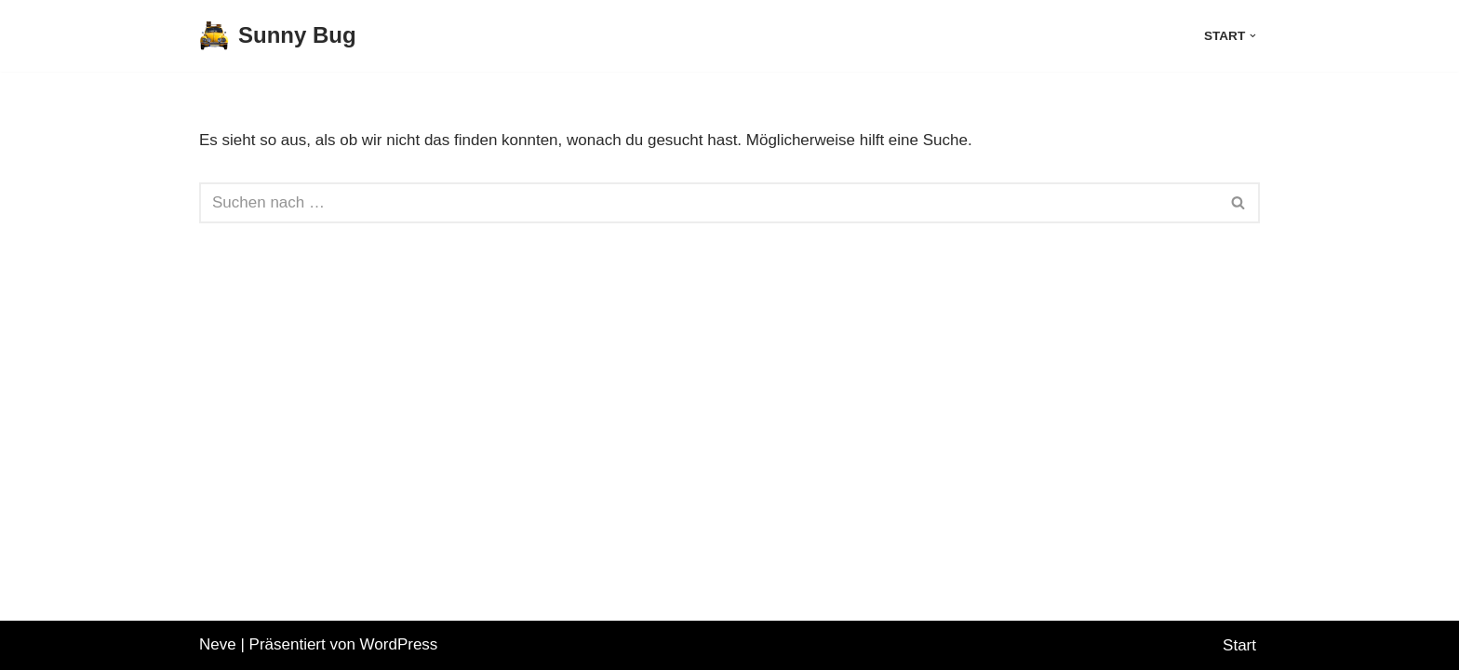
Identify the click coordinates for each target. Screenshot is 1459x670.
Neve (217, 644)
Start (1239, 645)
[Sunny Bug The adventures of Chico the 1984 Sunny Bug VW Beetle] (277, 36)
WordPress (399, 644)
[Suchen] (708, 202)
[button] (1253, 36)
